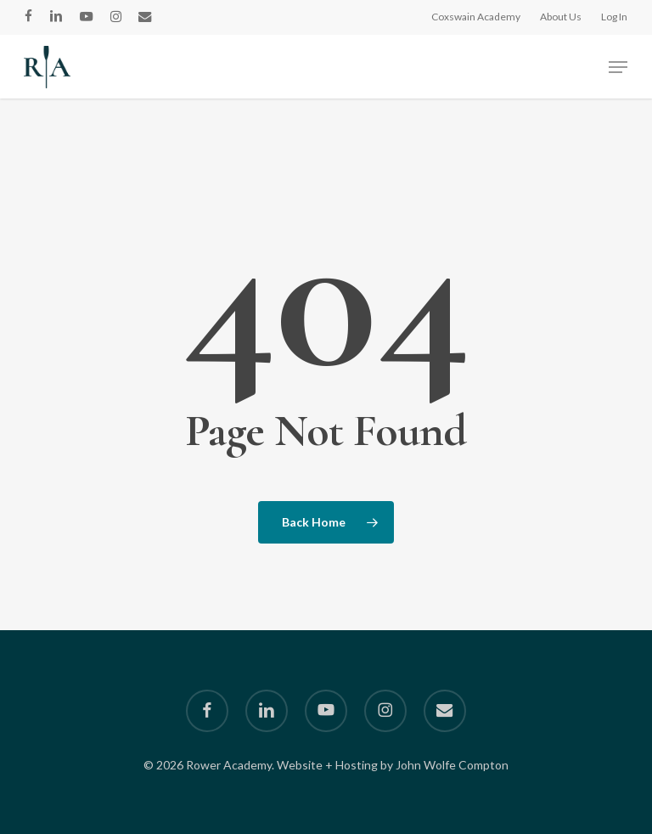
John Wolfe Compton (452, 765)
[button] (618, 67)
